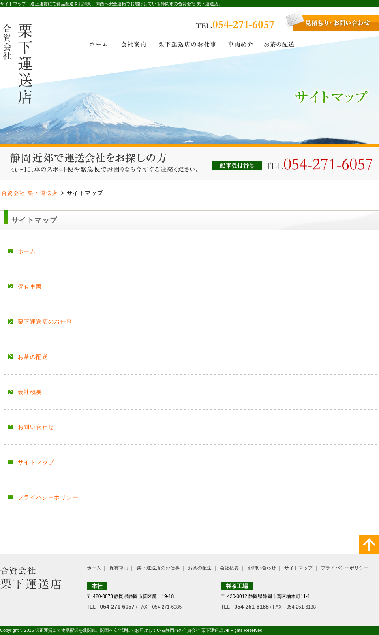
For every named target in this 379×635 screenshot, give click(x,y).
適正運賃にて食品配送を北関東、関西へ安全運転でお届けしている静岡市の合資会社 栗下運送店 (129, 630)
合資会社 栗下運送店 (29, 193)
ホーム (27, 251)
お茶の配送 (33, 357)
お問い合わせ (36, 427)
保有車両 (30, 286)
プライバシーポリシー (48, 497)
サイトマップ (36, 462)
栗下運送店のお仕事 (45, 321)
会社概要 (30, 392)
